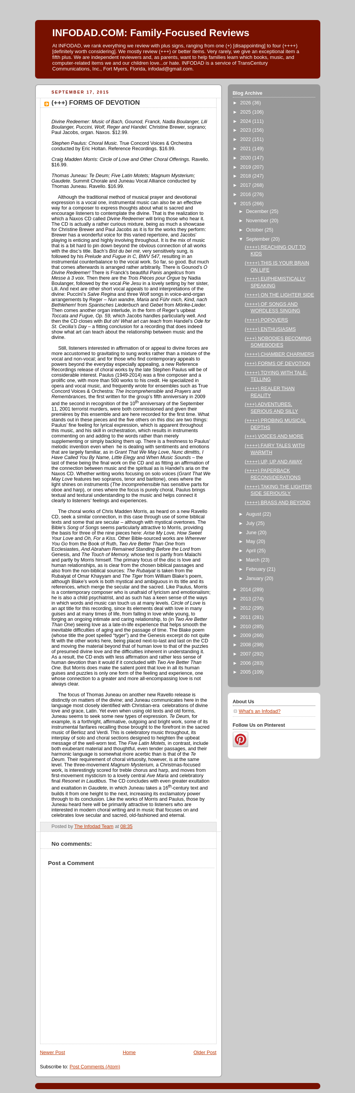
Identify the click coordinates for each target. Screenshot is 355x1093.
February (256, 569)
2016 (246, 194)
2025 (246, 112)
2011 (246, 617)
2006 (246, 663)
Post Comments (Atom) (95, 1067)
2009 (246, 635)
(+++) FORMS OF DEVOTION (277, 363)
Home (129, 1052)
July (251, 523)
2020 (246, 158)
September (258, 239)
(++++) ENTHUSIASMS (270, 329)
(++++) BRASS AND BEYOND (277, 502)
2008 (246, 644)
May (251, 541)
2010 (246, 626)
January (255, 578)
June (252, 532)
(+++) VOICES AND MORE (274, 436)
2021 (246, 148)
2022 (246, 139)
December (258, 211)
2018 (246, 176)
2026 (246, 103)
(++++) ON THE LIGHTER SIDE (279, 295)
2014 (246, 589)
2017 (246, 185)
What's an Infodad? (260, 711)
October (255, 230)
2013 (246, 599)
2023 (246, 130)
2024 (246, 121)
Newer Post (52, 1052)
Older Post (205, 1052)
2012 (246, 608)
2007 (246, 654)
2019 (246, 167)
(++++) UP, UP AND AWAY (273, 461)
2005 (246, 672)
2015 (246, 203)
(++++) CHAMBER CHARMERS (279, 354)
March (253, 560)
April (251, 550)
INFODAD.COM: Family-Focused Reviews (150, 33)
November (258, 220)
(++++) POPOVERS (266, 320)
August (254, 514)
